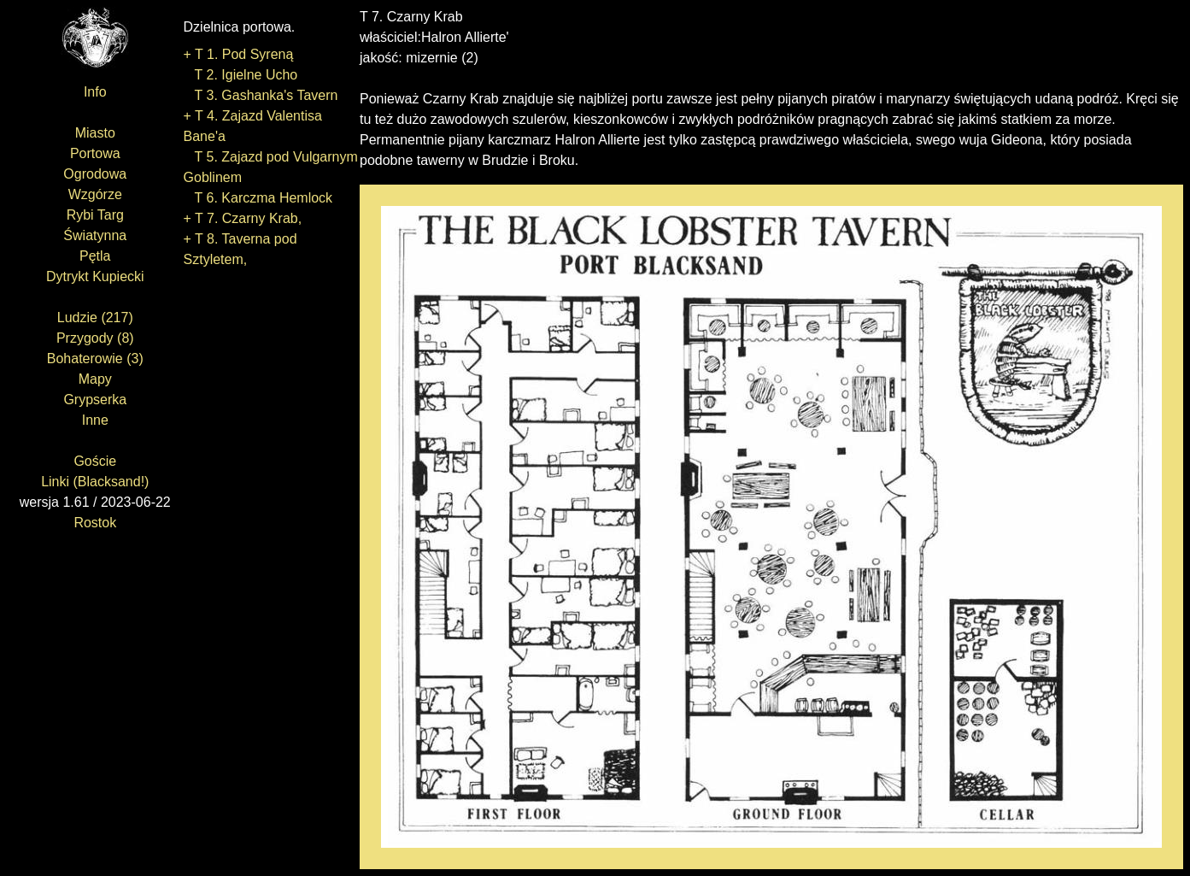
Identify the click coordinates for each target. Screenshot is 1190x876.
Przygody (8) (95, 338)
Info (95, 92)
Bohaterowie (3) (95, 358)
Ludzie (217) (95, 317)
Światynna (94, 235)
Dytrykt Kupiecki (95, 276)
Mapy (95, 379)
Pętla (94, 256)
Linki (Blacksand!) (95, 481)
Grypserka (94, 399)
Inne (95, 420)
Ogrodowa (94, 174)
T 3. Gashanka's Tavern (261, 95)
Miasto (95, 133)
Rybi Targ (95, 215)
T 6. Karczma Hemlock (258, 198)
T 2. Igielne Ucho (241, 75)
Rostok (94, 522)
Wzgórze (95, 194)
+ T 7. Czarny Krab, (243, 218)
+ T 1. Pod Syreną (239, 54)
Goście (94, 461)
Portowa (95, 153)
